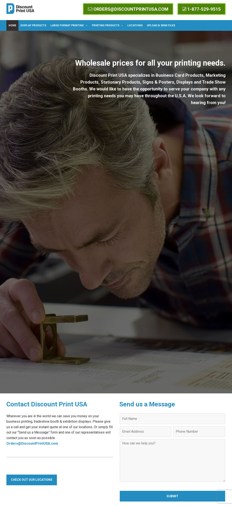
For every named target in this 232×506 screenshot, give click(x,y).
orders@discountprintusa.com (128, 9)
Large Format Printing (69, 25)
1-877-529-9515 (201, 9)
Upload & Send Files (161, 25)
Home (12, 25)
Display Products (33, 25)
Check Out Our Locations (31, 479)
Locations (135, 25)
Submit (172, 496)
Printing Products (107, 25)
